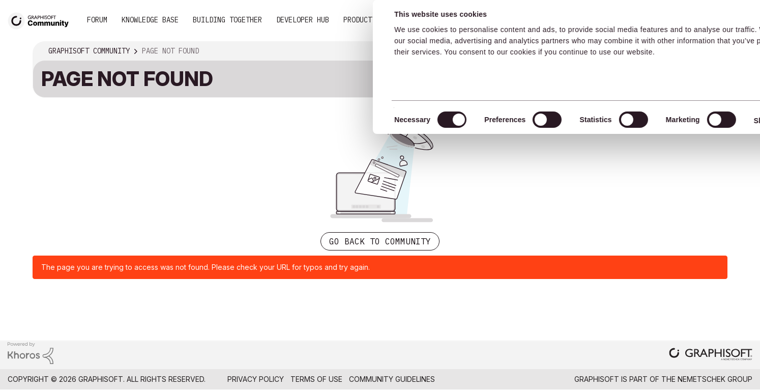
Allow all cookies (701, 17)
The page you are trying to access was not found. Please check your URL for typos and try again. (205, 267)
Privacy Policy (255, 379)
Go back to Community (380, 241)
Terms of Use (316, 379)
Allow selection (701, 42)
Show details (403, 121)
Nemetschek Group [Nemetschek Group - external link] (715, 379)
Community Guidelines (392, 379)
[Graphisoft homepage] (710, 355)
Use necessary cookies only (701, 73)
